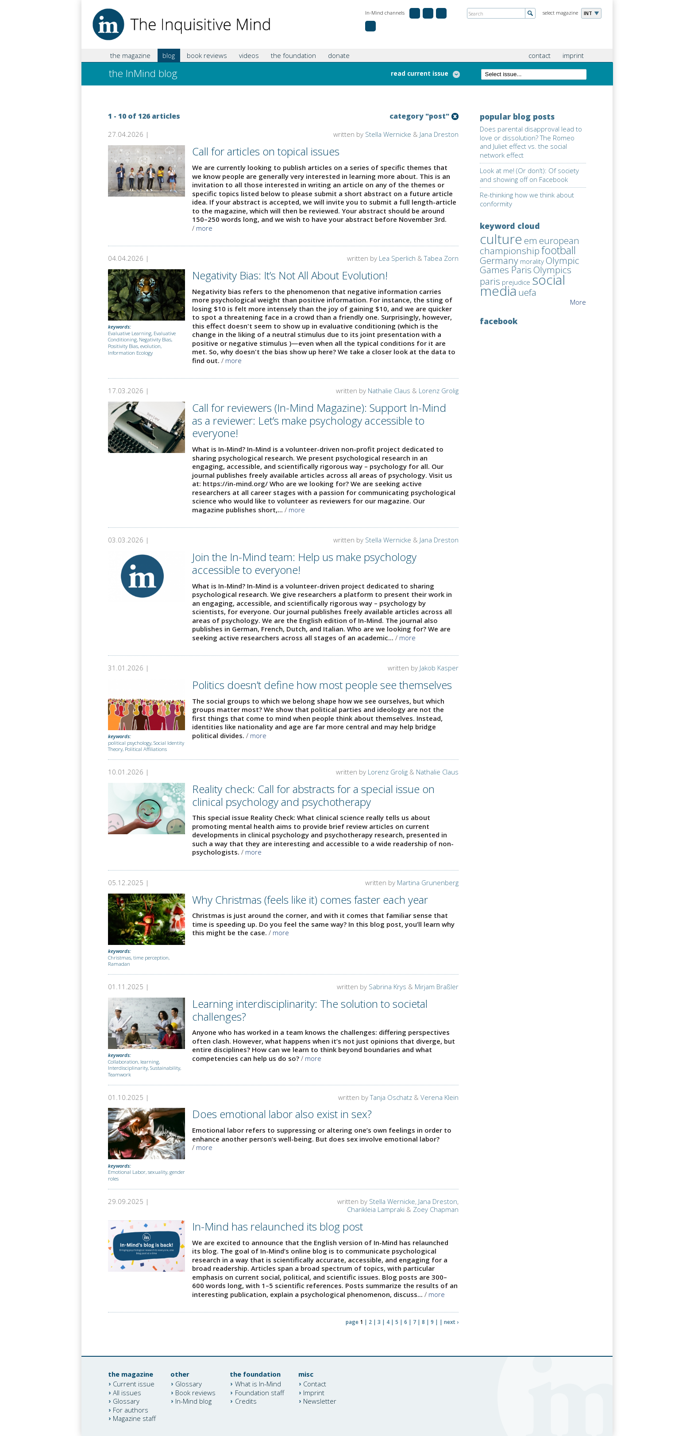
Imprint (313, 1392)
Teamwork (119, 1074)
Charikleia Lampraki (376, 1209)
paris (490, 281)
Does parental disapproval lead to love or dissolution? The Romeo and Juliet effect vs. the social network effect (531, 141)
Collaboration (123, 1061)
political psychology (129, 742)
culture (501, 239)
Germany (499, 260)
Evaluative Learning (129, 333)
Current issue (133, 1383)
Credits (246, 1401)
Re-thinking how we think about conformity (527, 199)
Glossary (126, 1401)
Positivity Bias (123, 346)
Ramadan (119, 963)
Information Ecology (130, 352)
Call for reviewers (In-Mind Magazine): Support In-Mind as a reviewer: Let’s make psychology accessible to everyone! (319, 420)
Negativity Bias (155, 339)
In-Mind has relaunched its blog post (277, 1226)
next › (451, 1322)
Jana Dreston (439, 134)
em (530, 240)
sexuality (157, 1172)
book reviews (207, 55)
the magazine (130, 55)
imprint (573, 55)
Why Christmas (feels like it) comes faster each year (310, 899)
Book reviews (195, 1392)
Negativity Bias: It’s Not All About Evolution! (290, 275)
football (558, 250)
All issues (127, 1392)
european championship (529, 245)
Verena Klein (439, 1097)
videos (249, 55)
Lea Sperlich (397, 258)
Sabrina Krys (387, 986)
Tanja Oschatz (391, 1097)
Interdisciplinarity (128, 1067)
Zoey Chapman (436, 1209)
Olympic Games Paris (529, 265)
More (578, 302)
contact (539, 55)
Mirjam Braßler (437, 986)
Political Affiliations (146, 749)
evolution (150, 346)
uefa (527, 292)
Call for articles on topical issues (265, 151)
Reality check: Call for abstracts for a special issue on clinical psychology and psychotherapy (313, 795)
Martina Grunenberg (428, 882)
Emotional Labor (127, 1172)
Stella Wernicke (388, 134)
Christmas (119, 957)
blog (168, 55)
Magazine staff (134, 1418)
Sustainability (165, 1067)
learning (149, 1061)
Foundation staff (259, 1392)
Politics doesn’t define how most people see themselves (322, 684)
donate (339, 55)
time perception (151, 957)
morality (532, 261)
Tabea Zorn (441, 258)
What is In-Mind (258, 1383)
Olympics (552, 269)
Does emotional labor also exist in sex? (282, 1114)
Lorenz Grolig (439, 390)
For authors (130, 1409)
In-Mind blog (193, 1401)
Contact (314, 1383)
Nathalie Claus (389, 390)
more (204, 228)
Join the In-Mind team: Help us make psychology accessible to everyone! (304, 563)
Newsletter (319, 1401)
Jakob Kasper (439, 667)
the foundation (293, 55)
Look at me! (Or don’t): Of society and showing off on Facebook (529, 175)
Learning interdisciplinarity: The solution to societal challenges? (310, 1010)
